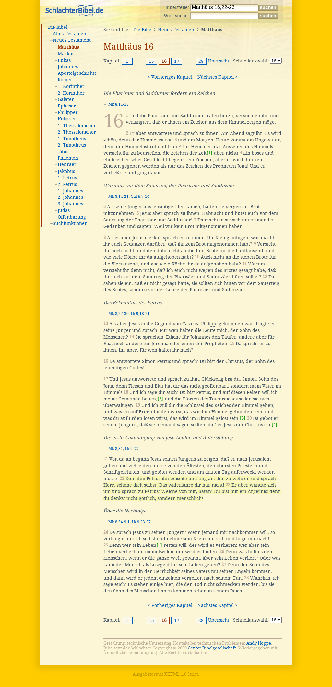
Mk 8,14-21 (118, 196)
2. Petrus (67, 184)
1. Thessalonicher (77, 125)
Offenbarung (72, 217)
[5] (159, 545)
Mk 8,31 (115, 448)
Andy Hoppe (258, 643)
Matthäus (68, 47)
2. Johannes (70, 197)
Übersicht (218, 60)
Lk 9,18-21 (140, 313)
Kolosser (67, 118)
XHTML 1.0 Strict (181, 674)
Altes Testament (70, 33)
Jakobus (66, 171)
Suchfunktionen (70, 223)
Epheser (67, 105)
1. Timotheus (72, 138)
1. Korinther (71, 86)
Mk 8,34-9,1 (119, 522)
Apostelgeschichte (77, 73)
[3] (242, 418)
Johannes (68, 66)
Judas (64, 210)
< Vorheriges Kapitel (170, 77)
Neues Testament (72, 40)
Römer (65, 79)
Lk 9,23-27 (141, 522)
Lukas (64, 60)
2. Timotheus (72, 145)
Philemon (68, 158)
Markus (66, 53)
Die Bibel (57, 27)
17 (176, 61)
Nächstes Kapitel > (217, 77)
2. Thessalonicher (77, 132)
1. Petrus (67, 177)
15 (151, 61)
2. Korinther (71, 93)
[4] (274, 424)
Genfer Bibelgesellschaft (212, 648)
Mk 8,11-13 (118, 104)
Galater (66, 99)
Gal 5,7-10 (140, 196)
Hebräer (67, 164)
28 (201, 61)
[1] (209, 153)
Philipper (68, 112)
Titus (63, 151)
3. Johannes (70, 203)
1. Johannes (70, 190)
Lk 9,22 (131, 448)
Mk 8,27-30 (118, 313)
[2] (160, 398)
